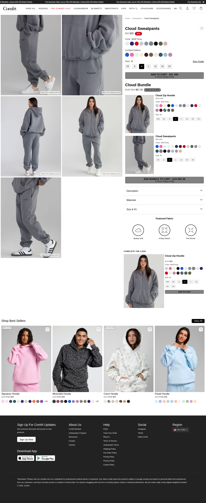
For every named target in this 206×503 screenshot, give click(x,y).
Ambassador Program (77, 433)
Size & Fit (164, 209)
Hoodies (43, 9)
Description (164, 191)
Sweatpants (111, 9)
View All (198, 321)
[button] (201, 8)
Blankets (96, 9)
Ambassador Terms (111, 445)
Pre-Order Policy (110, 453)
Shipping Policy (109, 449)
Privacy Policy (108, 461)
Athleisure (147, 9)
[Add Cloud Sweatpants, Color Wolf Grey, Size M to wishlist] (202, 28)
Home (127, 18)
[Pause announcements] (203, 2)
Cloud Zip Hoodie (165, 95)
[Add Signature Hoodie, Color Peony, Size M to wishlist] (47, 329)
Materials (164, 200)
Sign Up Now (26, 439)
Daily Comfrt (143, 437)
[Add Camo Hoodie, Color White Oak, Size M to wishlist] (150, 329)
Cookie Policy (108, 465)
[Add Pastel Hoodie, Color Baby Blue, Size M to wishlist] (201, 329)
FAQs (105, 429)
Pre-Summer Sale (61, 9)
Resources (73, 437)
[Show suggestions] (181, 430)
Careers (72, 445)
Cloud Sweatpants (166, 136)
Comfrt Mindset (75, 429)
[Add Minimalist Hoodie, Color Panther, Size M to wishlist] (99, 329)
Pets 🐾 (133, 9)
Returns (106, 437)
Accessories (163, 9)
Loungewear (81, 9)
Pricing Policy (108, 457)
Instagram (142, 429)
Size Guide (198, 61)
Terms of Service (110, 441)
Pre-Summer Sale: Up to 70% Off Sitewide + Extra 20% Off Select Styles (78, 2)
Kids (123, 9)
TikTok (140, 433)
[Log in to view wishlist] (194, 8)
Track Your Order (110, 433)
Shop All (31, 9)
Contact (72, 441)
